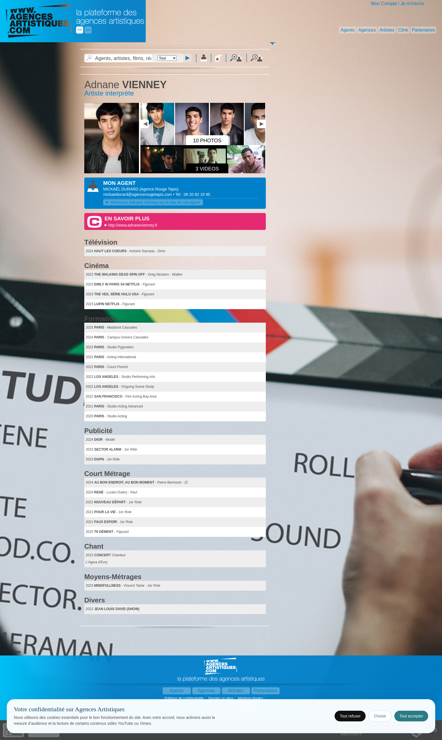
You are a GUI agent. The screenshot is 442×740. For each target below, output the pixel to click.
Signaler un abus (221, 698)
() (159, 189)
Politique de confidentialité (184, 698)
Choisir (380, 716)
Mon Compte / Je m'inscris (397, 3)
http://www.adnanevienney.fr (133, 225)
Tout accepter (411, 716)
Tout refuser (350, 716)
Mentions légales (251, 698)
